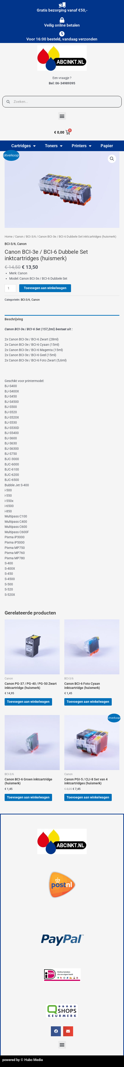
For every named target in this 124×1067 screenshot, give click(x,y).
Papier (107, 145)
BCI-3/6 (31, 236)
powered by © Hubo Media (22, 1060)
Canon (19, 236)
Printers (81, 145)
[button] (62, 116)
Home (8, 236)
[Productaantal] (10, 288)
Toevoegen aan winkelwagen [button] (28, 701)
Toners (53, 145)
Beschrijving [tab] (14, 319)
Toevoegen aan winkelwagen (45, 288)
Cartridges (23, 145)
